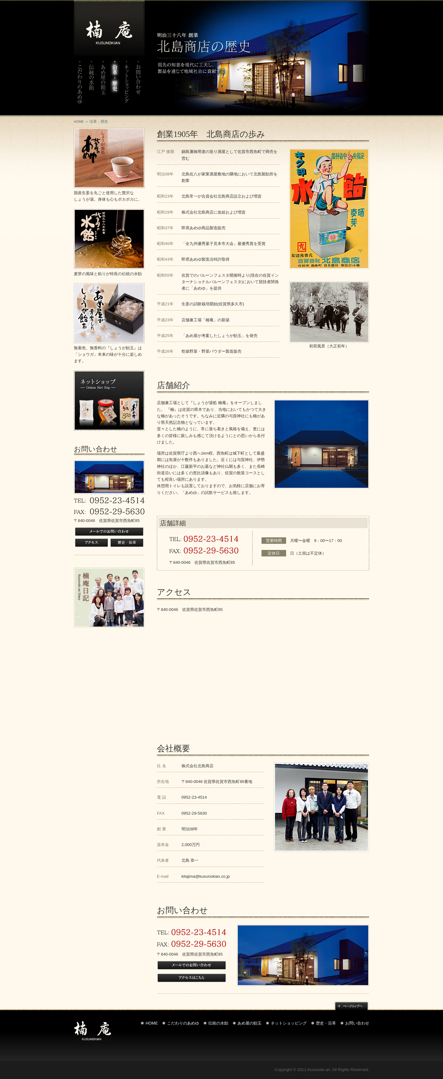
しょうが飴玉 (109, 313)
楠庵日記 (109, 598)
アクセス (91, 543)
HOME (79, 121)
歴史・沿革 (127, 543)
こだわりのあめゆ (80, 85)
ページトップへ (351, 1005)
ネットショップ (126, 85)
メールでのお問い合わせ (109, 531)
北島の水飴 (109, 239)
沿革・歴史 (115, 85)
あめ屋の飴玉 (103, 85)
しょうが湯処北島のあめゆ (109, 158)
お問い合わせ (138, 85)
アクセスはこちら (191, 978)
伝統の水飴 (91, 85)
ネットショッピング (289, 1023)
